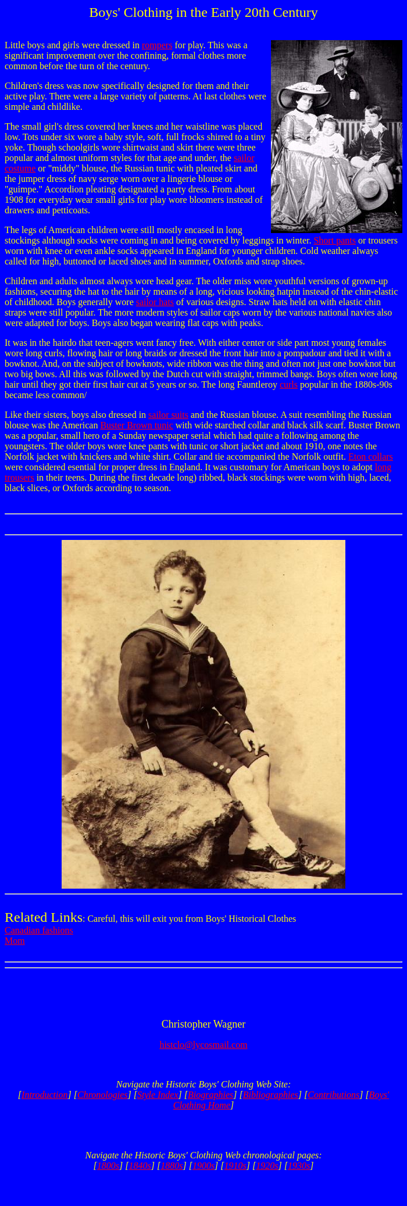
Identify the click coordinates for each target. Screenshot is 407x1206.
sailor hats (155, 302)
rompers (157, 45)
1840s (140, 1166)
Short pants (334, 240)
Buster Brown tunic (136, 425)
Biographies (210, 1095)
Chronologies (102, 1095)
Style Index (157, 1095)
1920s (267, 1166)
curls (289, 384)
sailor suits (168, 415)
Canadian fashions (39, 930)
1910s (235, 1166)
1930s (299, 1166)
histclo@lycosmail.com (203, 1045)
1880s (171, 1166)
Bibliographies (270, 1095)
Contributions (333, 1095)
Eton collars (370, 456)
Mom (15, 941)
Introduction (44, 1095)
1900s (203, 1166)
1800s (108, 1166)
